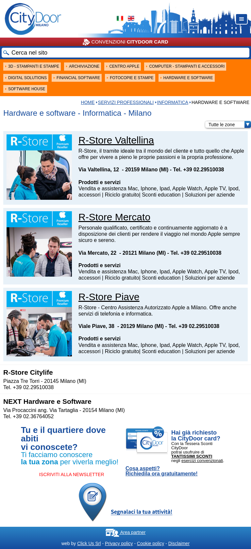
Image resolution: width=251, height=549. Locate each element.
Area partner (126, 532)
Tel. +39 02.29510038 (198, 169)
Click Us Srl (89, 543)
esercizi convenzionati (202, 460)
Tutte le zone (230, 124)
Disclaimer (179, 543)
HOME (88, 102)
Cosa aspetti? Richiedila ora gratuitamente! (162, 471)
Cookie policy (150, 543)
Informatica (172, 102)
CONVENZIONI (125, 42)
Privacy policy (119, 543)
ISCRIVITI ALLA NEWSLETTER (71, 474)
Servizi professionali (126, 102)
